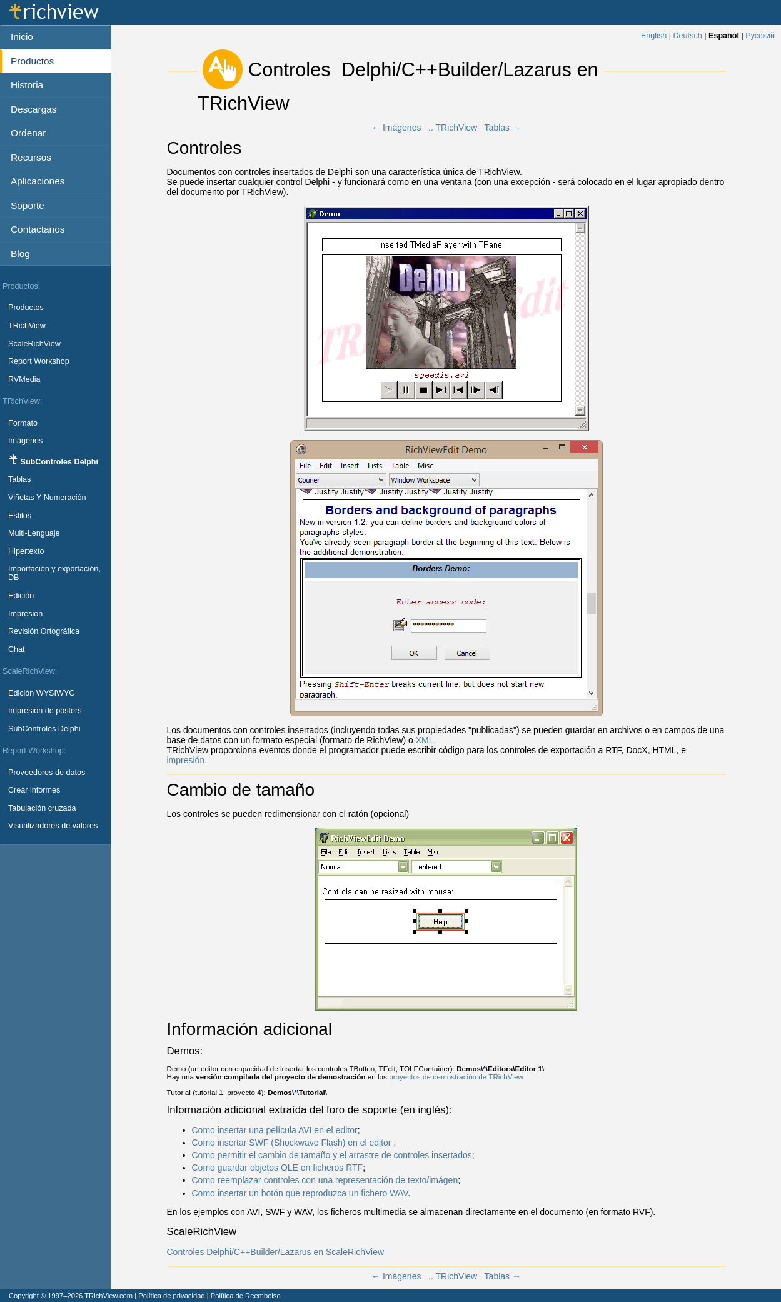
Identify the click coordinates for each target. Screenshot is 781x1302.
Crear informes (34, 790)
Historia (27, 84)
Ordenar (28, 133)
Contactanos (37, 229)
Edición (21, 595)
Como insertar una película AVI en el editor (275, 1130)
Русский (760, 35)
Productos (26, 307)
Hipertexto (26, 551)
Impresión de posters (45, 710)
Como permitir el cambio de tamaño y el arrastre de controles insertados (332, 1155)
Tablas (19, 479)
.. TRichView (452, 128)
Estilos (19, 515)
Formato (23, 423)
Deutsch (687, 35)
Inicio (22, 36)
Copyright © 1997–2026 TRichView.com (71, 1295)
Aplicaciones (37, 181)
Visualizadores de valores (53, 825)
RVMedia (24, 379)
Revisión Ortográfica (43, 631)
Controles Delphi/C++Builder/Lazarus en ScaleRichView (276, 1252)
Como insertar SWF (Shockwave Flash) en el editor (293, 1143)
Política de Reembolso (246, 1295)
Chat (16, 649)
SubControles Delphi (44, 728)
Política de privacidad (171, 1295)
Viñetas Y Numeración (47, 497)
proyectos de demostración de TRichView (456, 1077)
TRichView (27, 325)
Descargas (34, 109)
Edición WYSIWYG (41, 693)
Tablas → (503, 128)
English (654, 35)
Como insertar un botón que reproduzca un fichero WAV (300, 1193)
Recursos (31, 157)
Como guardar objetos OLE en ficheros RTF (277, 1168)
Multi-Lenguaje (34, 533)
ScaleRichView (34, 343)
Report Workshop (38, 361)
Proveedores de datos (46, 772)
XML (425, 740)
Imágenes (25, 440)
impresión (186, 760)
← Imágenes (396, 128)
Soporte (27, 205)
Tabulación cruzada (42, 808)
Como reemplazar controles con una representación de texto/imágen (325, 1180)
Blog (20, 253)
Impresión (25, 613)
